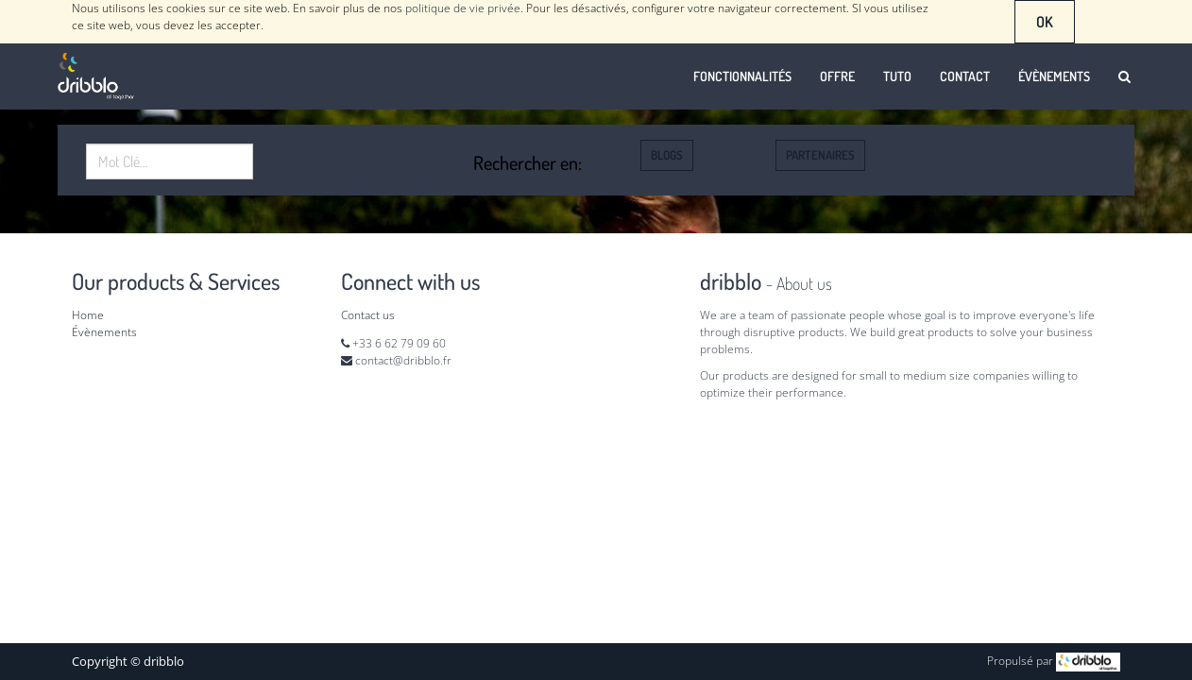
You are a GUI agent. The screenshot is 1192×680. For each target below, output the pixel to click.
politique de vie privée (462, 8)
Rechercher (319, 161)
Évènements (104, 332)
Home (88, 315)
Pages (612, 154)
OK (1044, 21)
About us (804, 283)
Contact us (368, 315)
